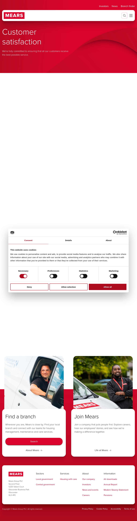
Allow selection (68, 287)
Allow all (108, 287)
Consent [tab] (28, 240)
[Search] (34, 441)
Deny (29, 287)
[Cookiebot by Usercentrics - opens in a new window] (115, 233)
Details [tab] (68, 240)
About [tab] (109, 240)
